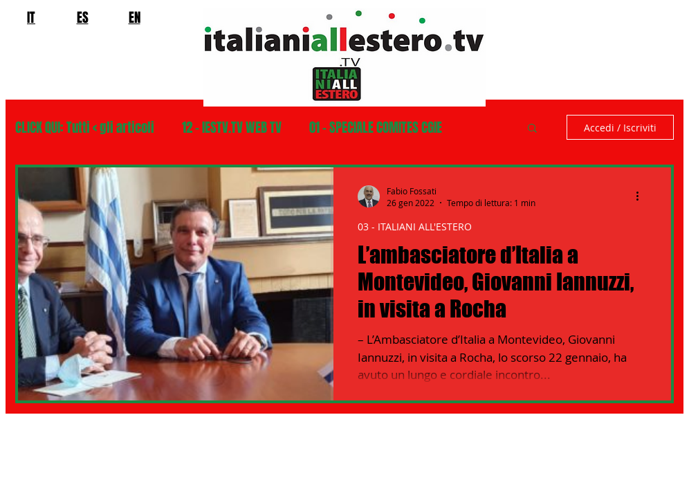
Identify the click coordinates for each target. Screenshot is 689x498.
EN (134, 17)
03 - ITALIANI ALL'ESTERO (415, 226)
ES (83, 17)
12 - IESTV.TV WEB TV (232, 127)
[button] (532, 129)
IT (31, 17)
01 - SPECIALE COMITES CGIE (375, 127)
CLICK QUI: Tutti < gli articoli (84, 127)
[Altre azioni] (642, 196)
